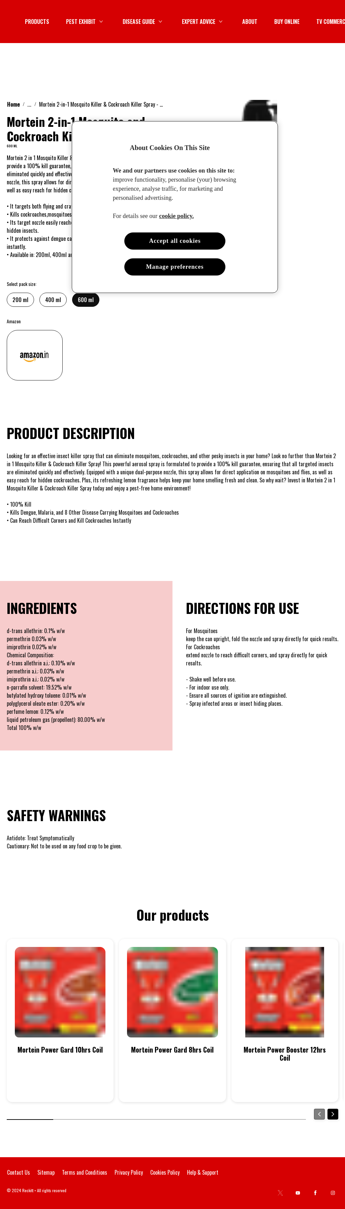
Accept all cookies (174, 240)
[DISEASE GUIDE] (253, 21)
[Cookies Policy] (165, 1172)
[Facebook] (315, 1192)
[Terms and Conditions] (84, 1172)
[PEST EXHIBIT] (195, 21)
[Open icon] (331, 21)
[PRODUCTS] (151, 21)
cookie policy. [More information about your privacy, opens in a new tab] (176, 216)
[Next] (332, 1114)
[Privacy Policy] (128, 1172)
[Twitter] (280, 1192)
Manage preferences (174, 266)
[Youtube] (297, 1192)
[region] (174, 207)
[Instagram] (332, 1192)
